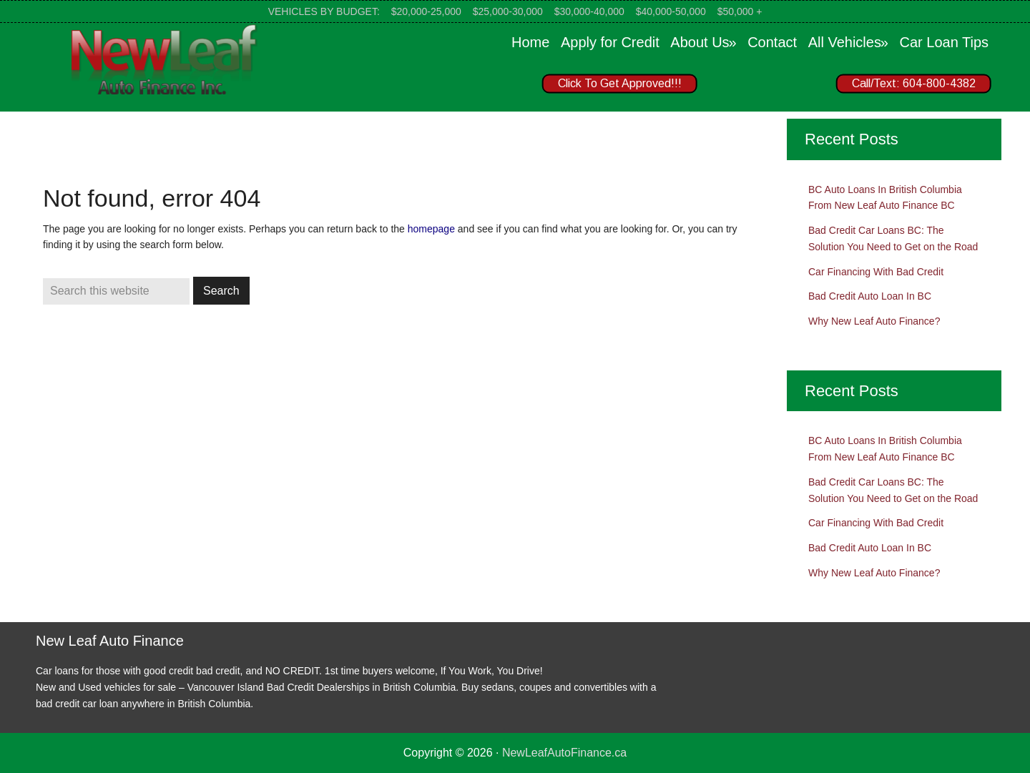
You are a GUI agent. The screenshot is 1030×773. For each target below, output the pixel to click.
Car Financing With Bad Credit (875, 271)
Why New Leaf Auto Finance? (874, 321)
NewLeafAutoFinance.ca (564, 753)
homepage (431, 229)
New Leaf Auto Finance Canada (164, 58)
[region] (758, 86)
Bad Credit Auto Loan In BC (869, 296)
